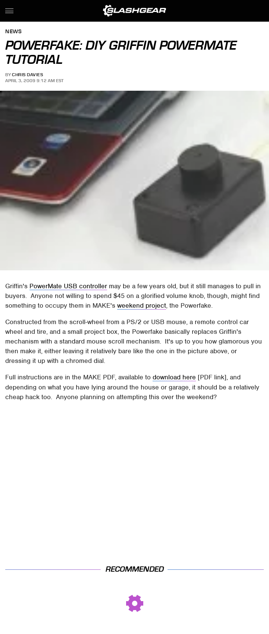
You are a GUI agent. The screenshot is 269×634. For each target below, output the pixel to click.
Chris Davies (27, 74)
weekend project (141, 305)
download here (174, 377)
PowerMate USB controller (68, 286)
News (13, 31)
